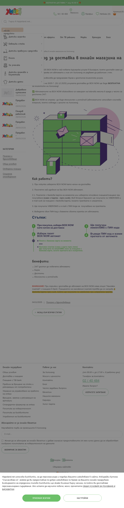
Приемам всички (41, 498)
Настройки (82, 498)
